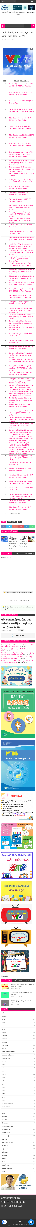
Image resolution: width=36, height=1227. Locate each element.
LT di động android (7, 1103)
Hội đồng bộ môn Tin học (23, 1224)
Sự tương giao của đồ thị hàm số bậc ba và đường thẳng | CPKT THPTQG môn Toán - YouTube (21, 163)
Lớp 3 (3, 1081)
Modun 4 (4, 1116)
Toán (20, 521)
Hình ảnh (4, 1039)
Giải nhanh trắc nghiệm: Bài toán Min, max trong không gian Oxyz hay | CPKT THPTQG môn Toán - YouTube (21, 439)
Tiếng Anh (5, 1152)
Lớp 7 (3, 1094)
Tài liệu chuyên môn (7, 1142)
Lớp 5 (3, 1087)
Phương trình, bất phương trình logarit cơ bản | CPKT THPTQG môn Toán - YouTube (21, 208)
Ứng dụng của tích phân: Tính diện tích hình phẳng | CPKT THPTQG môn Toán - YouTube (21, 252)
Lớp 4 (3, 1084)
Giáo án (4, 1032)
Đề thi (4, 1019)
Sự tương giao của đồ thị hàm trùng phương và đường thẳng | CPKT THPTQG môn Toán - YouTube (21, 169)
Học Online (5, 1045)
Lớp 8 (3, 1097)
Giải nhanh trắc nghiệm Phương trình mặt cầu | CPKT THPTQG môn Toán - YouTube (20, 355)
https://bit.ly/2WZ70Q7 (8, 1052)
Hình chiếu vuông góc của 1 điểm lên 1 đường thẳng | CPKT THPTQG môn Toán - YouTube (21, 419)
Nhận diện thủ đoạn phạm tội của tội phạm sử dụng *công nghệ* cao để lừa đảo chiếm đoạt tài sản (17, 653)
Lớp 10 (4, 1068)
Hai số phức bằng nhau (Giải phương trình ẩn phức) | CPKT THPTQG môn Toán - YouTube (20, 310)
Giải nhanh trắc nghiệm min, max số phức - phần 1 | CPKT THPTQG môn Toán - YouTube (21, 317)
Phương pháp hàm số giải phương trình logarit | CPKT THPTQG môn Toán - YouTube (21, 214)
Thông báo (5, 1145)
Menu (3, 1113)
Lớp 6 (3, 1090)
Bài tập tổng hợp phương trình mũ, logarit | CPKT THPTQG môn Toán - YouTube (20, 220)
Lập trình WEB (6, 1058)
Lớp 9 (3, 1100)
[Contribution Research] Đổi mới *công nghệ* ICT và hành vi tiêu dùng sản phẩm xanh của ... (17, 661)
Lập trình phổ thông (8, 1055)
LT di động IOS (6, 1107)
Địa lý (3, 1022)
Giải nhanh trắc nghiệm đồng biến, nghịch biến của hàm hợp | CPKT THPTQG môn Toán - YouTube (20, 445)
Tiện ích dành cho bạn (8, 1149)
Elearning (5, 1026)
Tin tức (4, 1158)
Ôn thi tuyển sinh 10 (7, 1126)
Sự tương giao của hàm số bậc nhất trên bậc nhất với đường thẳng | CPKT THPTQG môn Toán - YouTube (21, 154)
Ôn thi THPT (5, 1123)
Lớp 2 (3, 1077)
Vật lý (3, 1171)
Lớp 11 (3, 1071)
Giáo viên (4, 1035)
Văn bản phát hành (7, 1168)
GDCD (3, 1029)
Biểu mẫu (4, 1013)
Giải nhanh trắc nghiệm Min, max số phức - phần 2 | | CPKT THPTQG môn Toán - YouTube (20, 323)
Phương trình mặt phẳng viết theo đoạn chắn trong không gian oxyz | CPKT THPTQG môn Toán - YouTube (21, 381)
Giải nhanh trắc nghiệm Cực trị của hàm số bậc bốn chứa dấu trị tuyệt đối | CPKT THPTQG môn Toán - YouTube (21, 451)
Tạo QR (21, 630)
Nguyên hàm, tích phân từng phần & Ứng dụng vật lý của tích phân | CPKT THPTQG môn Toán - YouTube (20, 246)
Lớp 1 (3, 1064)
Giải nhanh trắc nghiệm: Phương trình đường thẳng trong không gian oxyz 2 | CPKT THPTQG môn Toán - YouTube (21, 394)
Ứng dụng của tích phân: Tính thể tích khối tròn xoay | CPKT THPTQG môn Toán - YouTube (20, 259)
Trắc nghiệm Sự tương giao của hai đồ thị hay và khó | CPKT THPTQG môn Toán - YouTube (21, 458)
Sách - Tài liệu (6, 1136)
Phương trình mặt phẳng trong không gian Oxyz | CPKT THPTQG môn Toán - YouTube (20, 368)
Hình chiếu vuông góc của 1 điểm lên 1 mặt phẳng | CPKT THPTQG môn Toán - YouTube (21, 413)
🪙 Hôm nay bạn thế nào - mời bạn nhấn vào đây (18, 592)
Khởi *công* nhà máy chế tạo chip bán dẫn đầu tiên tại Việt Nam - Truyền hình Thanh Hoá (17, 645)
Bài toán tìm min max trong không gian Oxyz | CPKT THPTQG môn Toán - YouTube (21, 426)
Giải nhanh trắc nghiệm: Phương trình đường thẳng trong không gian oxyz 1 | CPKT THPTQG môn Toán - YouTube (21, 387)
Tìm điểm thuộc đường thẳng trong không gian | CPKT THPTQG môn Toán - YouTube (21, 400)
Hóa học (4, 1042)
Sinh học (4, 1139)
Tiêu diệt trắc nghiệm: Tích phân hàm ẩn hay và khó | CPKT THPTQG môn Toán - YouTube (21, 272)
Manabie (4, 1110)
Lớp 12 (14, 521)
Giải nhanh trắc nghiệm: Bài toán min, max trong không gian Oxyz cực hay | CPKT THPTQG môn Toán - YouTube (21, 432)
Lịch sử (4, 1061)
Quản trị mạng (6, 1132)
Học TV (9, 521)
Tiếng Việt (5, 1155)
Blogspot (4, 1016)
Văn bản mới (5, 1165)
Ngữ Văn (4, 1120)
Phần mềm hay (6, 1129)
